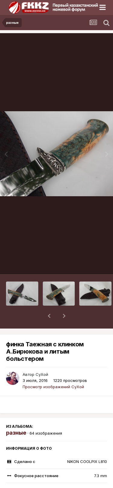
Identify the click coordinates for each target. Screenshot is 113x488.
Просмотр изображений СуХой (53, 371)
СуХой (42, 358)
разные (16, 417)
